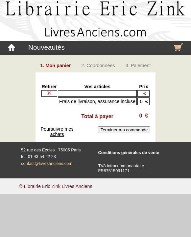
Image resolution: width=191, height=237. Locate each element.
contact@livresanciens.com (46, 163)
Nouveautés (46, 47)
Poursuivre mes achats (57, 131)
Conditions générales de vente (128, 152)
